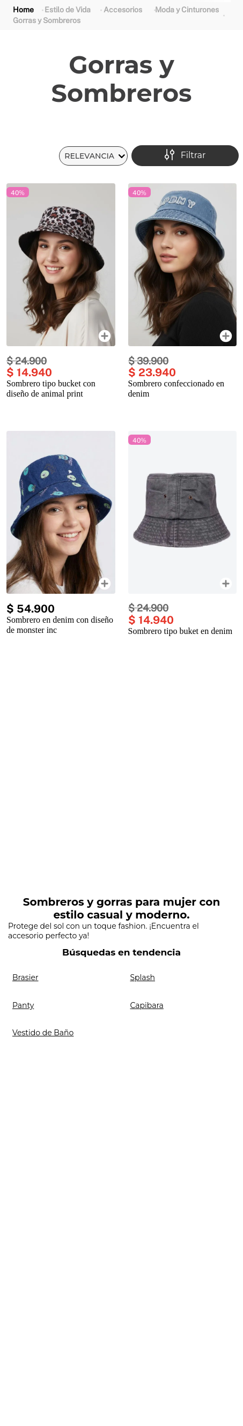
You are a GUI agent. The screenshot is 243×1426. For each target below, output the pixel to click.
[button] (185, 155)
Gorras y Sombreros (46, 20)
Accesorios (123, 9)
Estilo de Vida (68, 9)
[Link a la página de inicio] (23, 10)
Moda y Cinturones (187, 9)
